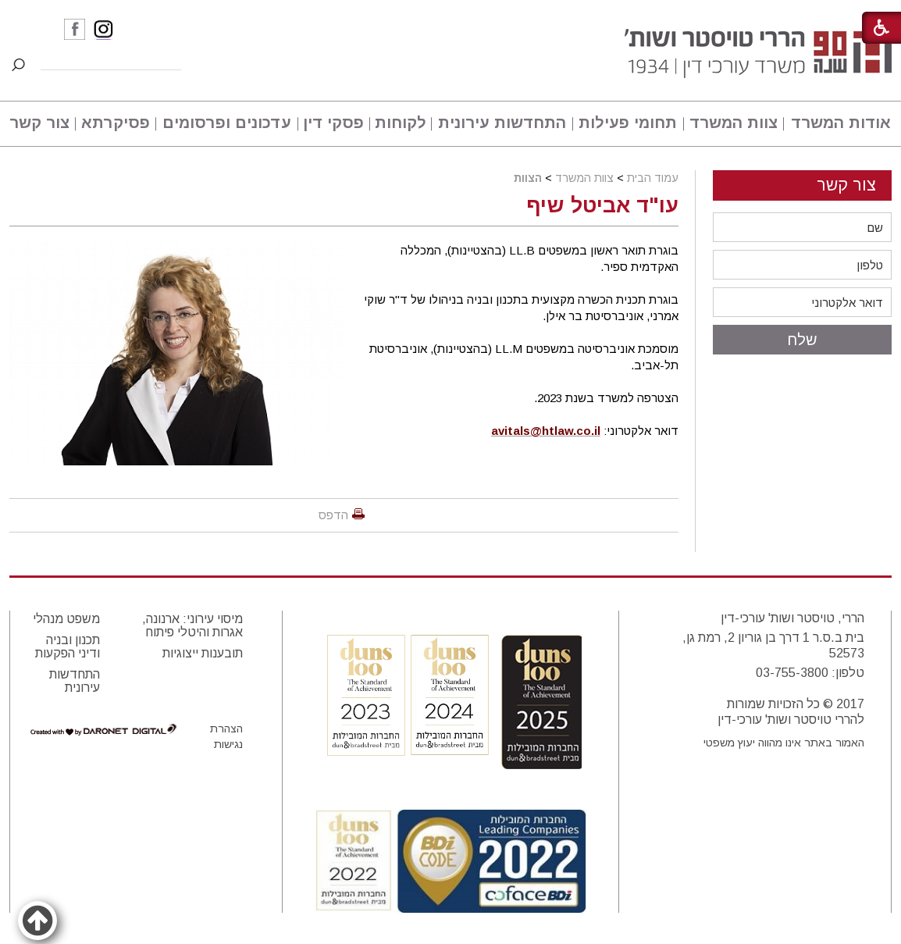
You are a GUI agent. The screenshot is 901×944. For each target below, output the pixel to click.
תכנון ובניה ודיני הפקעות (67, 646)
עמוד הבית (652, 178)
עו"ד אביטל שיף (602, 205)
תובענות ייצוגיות (202, 653)
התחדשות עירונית (502, 122)
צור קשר (39, 122)
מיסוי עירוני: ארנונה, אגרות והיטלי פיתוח (192, 625)
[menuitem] (838, 124)
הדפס (333, 515)
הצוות (528, 178)
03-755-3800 (792, 672)
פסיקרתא (115, 122)
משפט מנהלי (66, 618)
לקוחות (400, 122)
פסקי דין (333, 122)
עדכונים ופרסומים (226, 122)
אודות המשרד (841, 122)
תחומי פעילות (628, 122)
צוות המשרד (733, 122)
